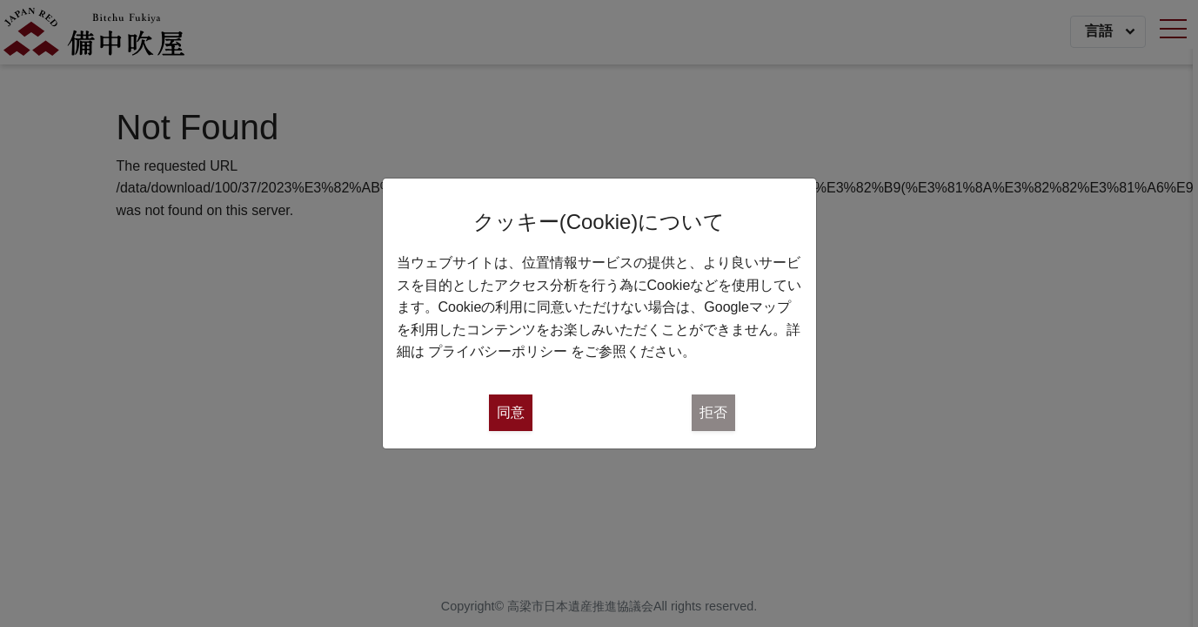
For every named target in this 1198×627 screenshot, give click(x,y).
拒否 (713, 412)
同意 (511, 412)
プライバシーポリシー (497, 351)
